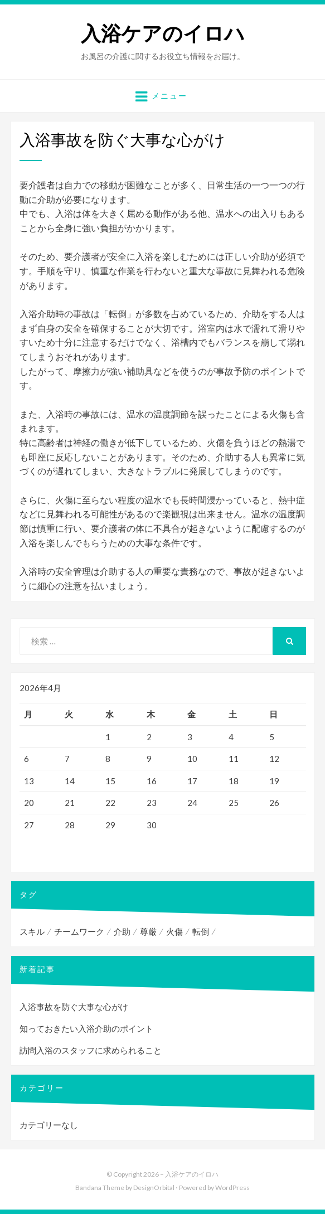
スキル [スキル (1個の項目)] (32, 931)
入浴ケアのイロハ (163, 33)
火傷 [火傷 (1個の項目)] (174, 931)
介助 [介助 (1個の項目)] (122, 931)
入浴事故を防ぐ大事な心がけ (74, 1007)
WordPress (232, 1187)
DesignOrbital (153, 1187)
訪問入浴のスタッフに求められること (91, 1050)
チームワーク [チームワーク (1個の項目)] (79, 931)
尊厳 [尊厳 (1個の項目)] (148, 931)
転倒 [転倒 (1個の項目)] (200, 931)
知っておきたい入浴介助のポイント (86, 1028)
